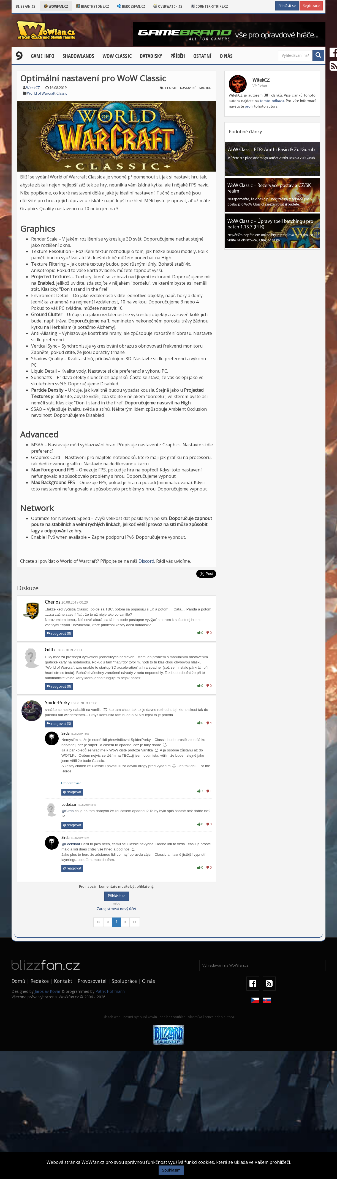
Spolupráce (124, 981)
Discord (146, 561)
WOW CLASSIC (117, 56)
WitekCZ (33, 88)
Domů (18, 981)
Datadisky (151, 56)
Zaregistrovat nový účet (116, 909)
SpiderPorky (57, 703)
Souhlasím (171, 1170)
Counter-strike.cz (209, 6)
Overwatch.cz (168, 6)
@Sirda (67, 811)
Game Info (42, 56)
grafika (205, 88)
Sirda (65, 734)
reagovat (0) (59, 633)
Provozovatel (92, 981)
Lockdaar (69, 805)
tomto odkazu (272, 101)
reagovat (72, 792)
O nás (226, 56)
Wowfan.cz (56, 6)
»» (134, 922)
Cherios (52, 602)
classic (171, 88)
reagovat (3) (59, 724)
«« (98, 922)
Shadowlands (78, 56)
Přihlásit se (287, 6)
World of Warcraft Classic (47, 94)
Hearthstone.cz (92, 6)
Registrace (311, 6)
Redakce (40, 981)
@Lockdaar (70, 844)
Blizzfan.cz (26, 6)
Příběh (177, 56)
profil (249, 107)
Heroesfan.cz (131, 6)
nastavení (187, 88)
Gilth (50, 650)
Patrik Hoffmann (110, 991)
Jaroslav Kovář (48, 991)
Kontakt (63, 981)
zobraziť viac (71, 783)
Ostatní (202, 56)
